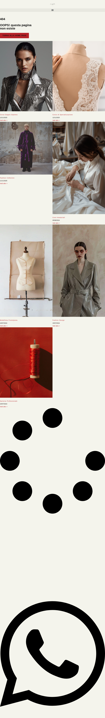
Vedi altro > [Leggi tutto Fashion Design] (56, 326)
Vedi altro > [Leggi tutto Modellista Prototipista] (3, 326)
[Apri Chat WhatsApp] (52, 713)
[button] (52, 10)
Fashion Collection (7, 178)
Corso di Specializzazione (62, 114)
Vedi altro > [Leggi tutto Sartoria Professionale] (3, 406)
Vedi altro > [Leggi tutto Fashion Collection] (3, 183)
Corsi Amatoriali (58, 217)
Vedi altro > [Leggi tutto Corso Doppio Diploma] (3, 120)
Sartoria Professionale (8, 401)
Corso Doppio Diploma (9, 114)
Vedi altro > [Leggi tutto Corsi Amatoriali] (56, 223)
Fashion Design (58, 320)
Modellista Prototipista (8, 320)
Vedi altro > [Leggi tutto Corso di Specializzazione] (56, 120)
